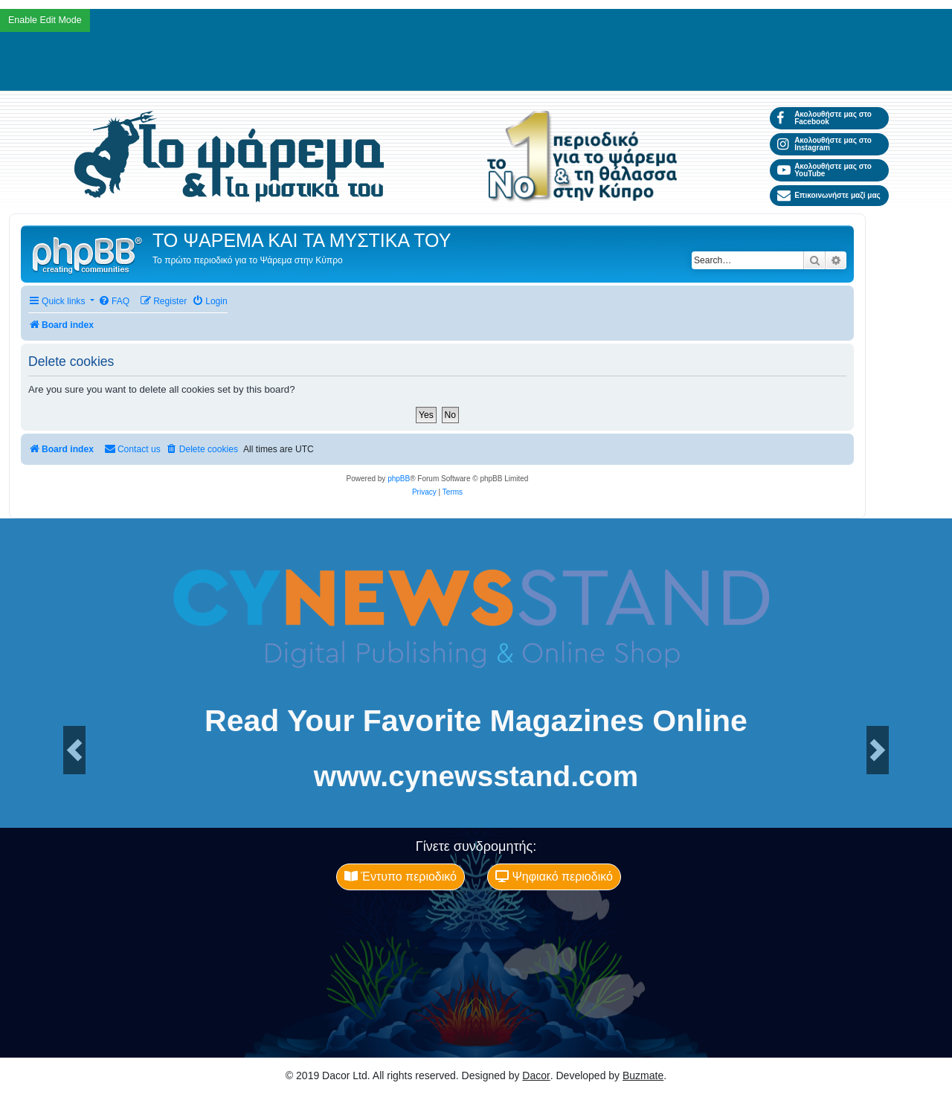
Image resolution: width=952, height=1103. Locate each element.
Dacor (536, 1075)
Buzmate (643, 1075)
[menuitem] (113, 302)
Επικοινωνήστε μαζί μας (829, 195)
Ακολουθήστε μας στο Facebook (824, 118)
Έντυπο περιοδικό (400, 876)
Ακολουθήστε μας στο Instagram (824, 144)
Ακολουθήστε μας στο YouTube (824, 170)
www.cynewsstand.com (476, 776)
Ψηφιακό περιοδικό (554, 876)
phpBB (398, 479)
